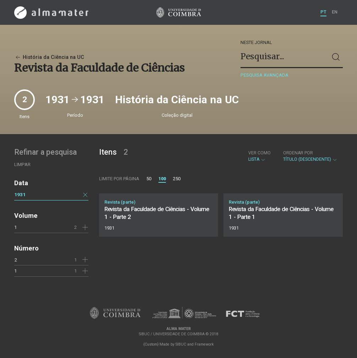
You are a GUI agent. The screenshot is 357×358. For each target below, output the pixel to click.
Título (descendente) (310, 156)
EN (334, 12)
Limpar (22, 164)
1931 (20, 194)
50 (148, 178)
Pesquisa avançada (264, 75)
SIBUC (180, 344)
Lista (259, 156)
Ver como (259, 152)
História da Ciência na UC (49, 57)
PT (323, 12)
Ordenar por (298, 152)
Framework (204, 344)
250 (176, 178)
